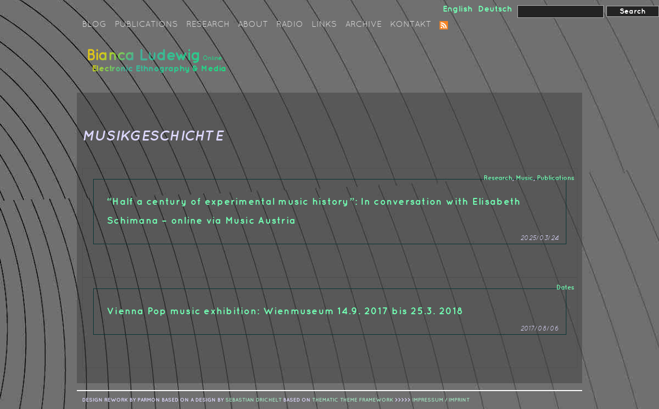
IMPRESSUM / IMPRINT (441, 400)
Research (207, 24)
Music (524, 178)
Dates (565, 288)
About (253, 24)
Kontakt (410, 24)
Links (324, 24)
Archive (363, 24)
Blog (94, 24)
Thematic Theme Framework (352, 400)
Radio (289, 24)
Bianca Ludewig (158, 65)
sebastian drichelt (253, 400)
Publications (146, 24)
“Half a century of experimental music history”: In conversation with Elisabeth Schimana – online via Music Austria (314, 211)
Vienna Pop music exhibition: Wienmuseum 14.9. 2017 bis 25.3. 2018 (285, 311)
